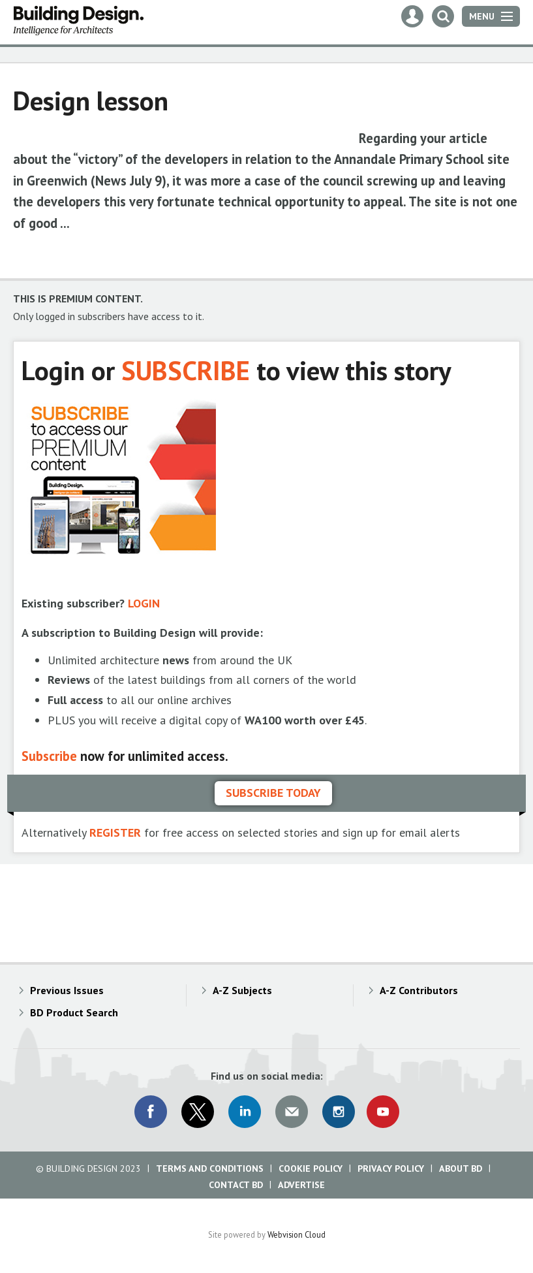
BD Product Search (74, 1012)
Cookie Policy (311, 1168)
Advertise (301, 1185)
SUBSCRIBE (185, 370)
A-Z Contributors (419, 990)
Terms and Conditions (210, 1168)
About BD (460, 1168)
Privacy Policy (391, 1168)
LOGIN (144, 603)
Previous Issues (67, 990)
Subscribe (49, 756)
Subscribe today (273, 792)
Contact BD (236, 1185)
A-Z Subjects (242, 990)
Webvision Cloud (296, 1234)
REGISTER (115, 832)
